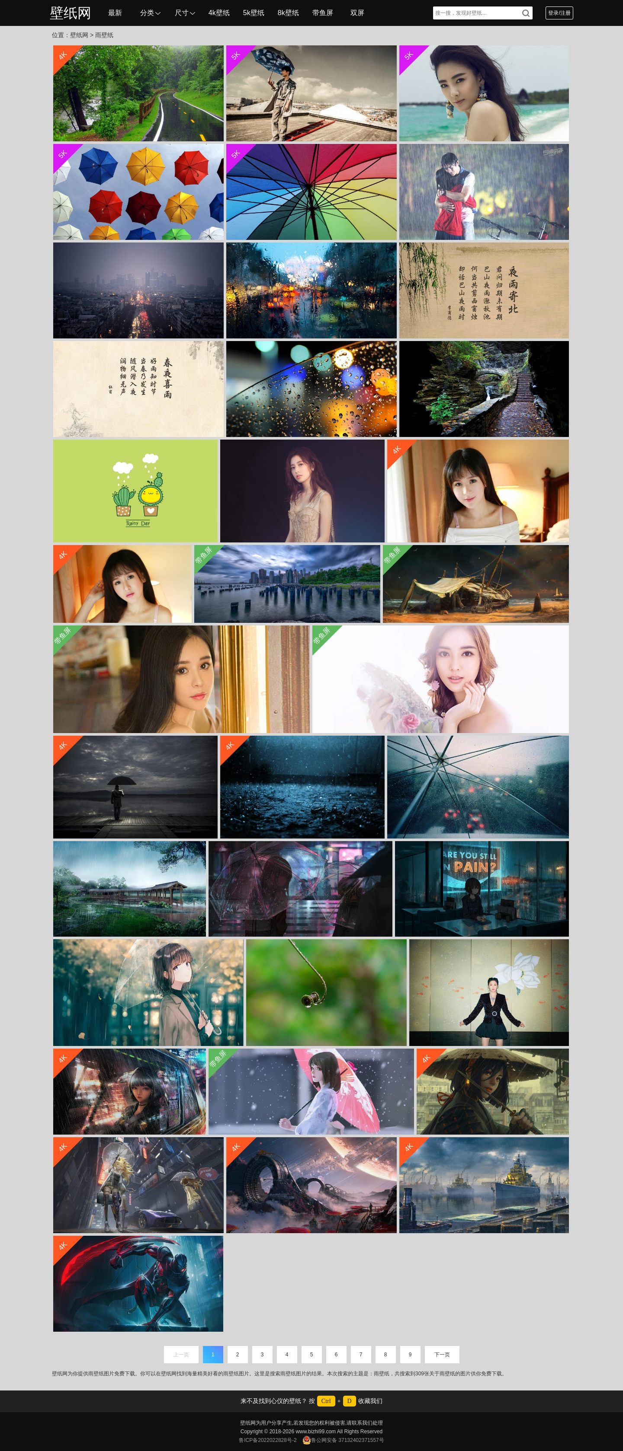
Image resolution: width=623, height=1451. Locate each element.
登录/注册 (559, 13)
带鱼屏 (322, 12)
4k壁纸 (219, 12)
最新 (115, 12)
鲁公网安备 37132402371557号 (343, 1440)
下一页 (442, 1355)
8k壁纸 (288, 12)
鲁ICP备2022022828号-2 (267, 1440)
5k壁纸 (253, 12)
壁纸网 (70, 13)
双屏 (357, 12)
